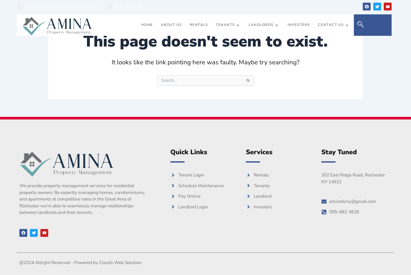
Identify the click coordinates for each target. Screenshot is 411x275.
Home (147, 24)
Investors (299, 24)
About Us (171, 24)
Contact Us (334, 24)
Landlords (264, 24)
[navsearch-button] (360, 25)
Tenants (228, 24)
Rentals (199, 24)
